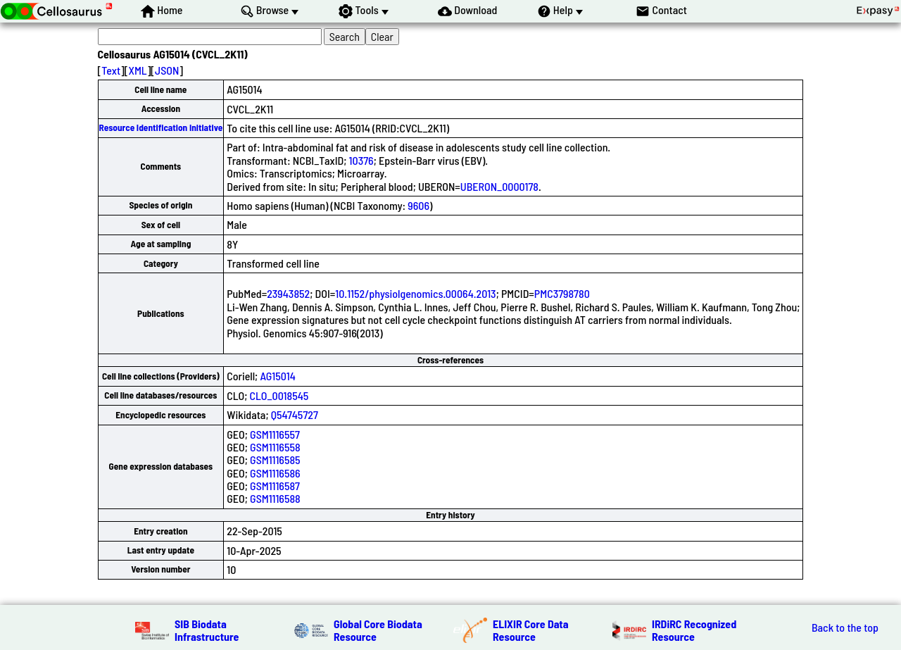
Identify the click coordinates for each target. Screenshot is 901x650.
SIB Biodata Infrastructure (207, 630)
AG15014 (277, 375)
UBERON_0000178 (499, 186)
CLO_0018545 (279, 395)
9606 (418, 205)
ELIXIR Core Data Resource (531, 630)
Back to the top (845, 627)
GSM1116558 (275, 447)
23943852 (288, 293)
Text (110, 70)
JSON (167, 70)
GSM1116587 (275, 485)
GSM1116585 (275, 459)
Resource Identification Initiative (161, 127)
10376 (361, 160)
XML (137, 70)
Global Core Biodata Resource (378, 630)
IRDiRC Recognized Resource (694, 630)
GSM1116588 (275, 498)
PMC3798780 (562, 293)
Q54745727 (294, 414)
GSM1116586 (275, 473)
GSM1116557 (275, 434)
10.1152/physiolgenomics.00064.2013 (415, 293)
